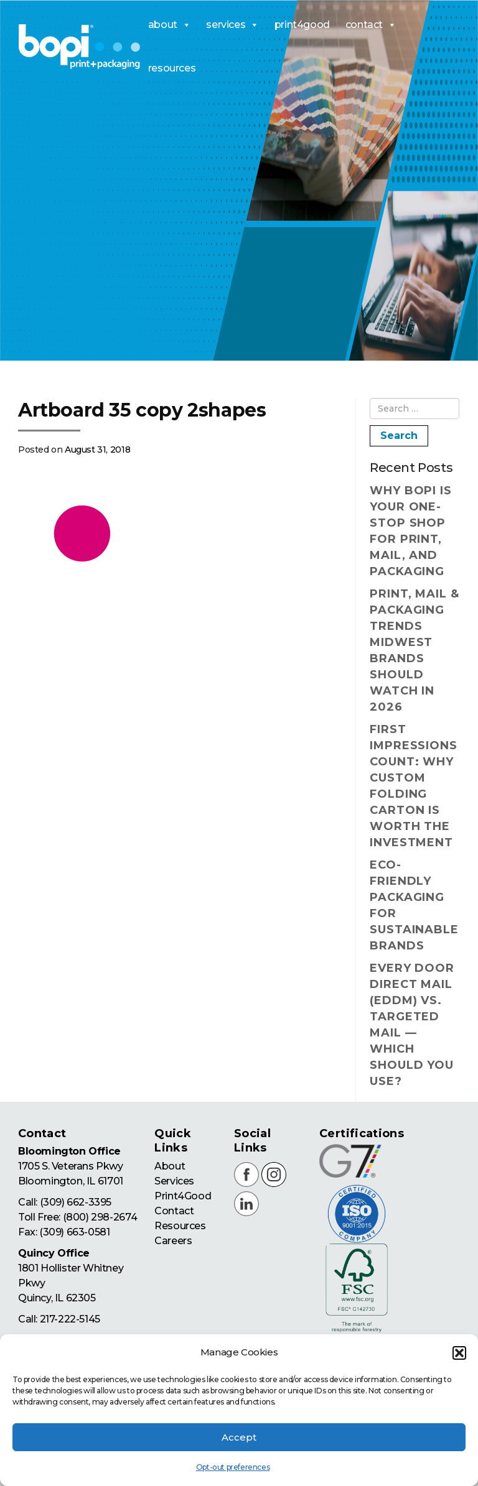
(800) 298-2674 (100, 1217)
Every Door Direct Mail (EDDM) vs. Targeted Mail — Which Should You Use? (412, 1024)
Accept (239, 1437)
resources (171, 68)
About (169, 1166)
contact (370, 25)
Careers (173, 1241)
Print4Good (182, 1196)
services (232, 25)
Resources (179, 1226)
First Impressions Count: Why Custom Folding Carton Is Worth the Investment (413, 785)
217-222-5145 (70, 1319)
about (169, 25)
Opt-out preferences (232, 1467)
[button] (459, 1353)
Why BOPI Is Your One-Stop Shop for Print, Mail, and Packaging (411, 531)
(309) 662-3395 (75, 1202)
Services (174, 1181)
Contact (174, 1211)
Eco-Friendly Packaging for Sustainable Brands (414, 905)
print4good (302, 24)
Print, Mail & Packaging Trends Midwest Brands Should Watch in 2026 (414, 650)
